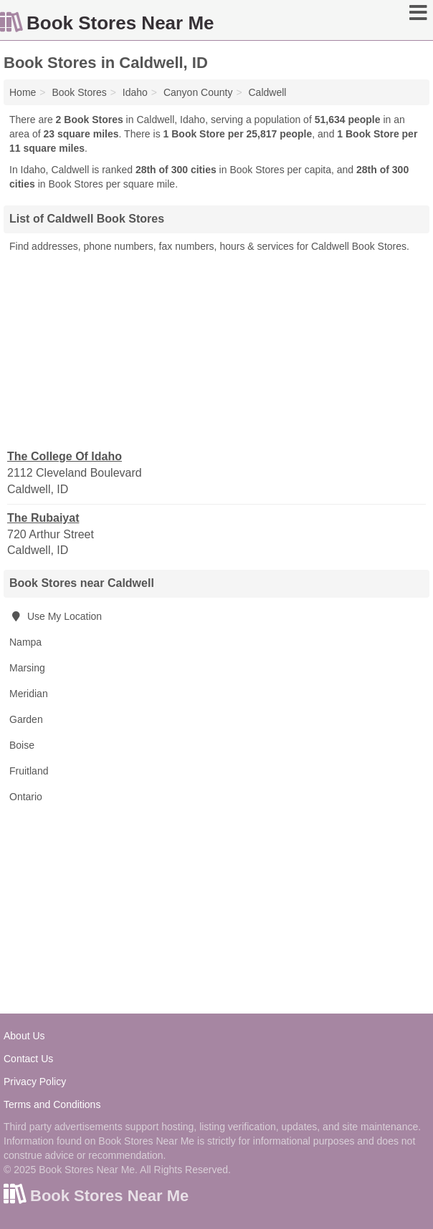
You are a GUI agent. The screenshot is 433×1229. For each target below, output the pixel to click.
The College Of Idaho (64, 456)
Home (22, 92)
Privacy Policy (35, 1081)
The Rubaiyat (43, 518)
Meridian (28, 693)
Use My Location (55, 616)
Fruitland (28, 771)
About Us (24, 1035)
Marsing (27, 668)
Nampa (25, 642)
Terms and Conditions (52, 1104)
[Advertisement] (216, 350)
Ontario (25, 796)
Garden (26, 719)
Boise (21, 745)
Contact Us (28, 1058)
